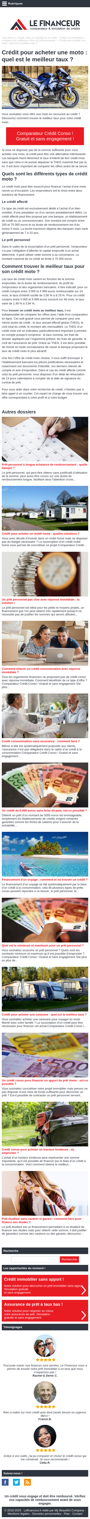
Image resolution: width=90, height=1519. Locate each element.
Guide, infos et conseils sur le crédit (37, 37)
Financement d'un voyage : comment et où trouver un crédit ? (45, 879)
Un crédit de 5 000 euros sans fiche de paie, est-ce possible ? (44, 810)
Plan (67, 1513)
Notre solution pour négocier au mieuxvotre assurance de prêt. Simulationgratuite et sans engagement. (29, 1314)
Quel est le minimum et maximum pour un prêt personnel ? (43, 945)
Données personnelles (46, 1513)
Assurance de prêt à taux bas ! (33, 1304)
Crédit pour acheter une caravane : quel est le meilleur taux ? (44, 1014)
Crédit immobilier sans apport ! (34, 1279)
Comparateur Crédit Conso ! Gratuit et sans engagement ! (45, 136)
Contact (77, 1513)
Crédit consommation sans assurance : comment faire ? (41, 741)
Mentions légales (19, 1513)
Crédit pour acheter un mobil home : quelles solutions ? (40, 533)
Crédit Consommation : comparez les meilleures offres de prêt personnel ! (43, 39)
